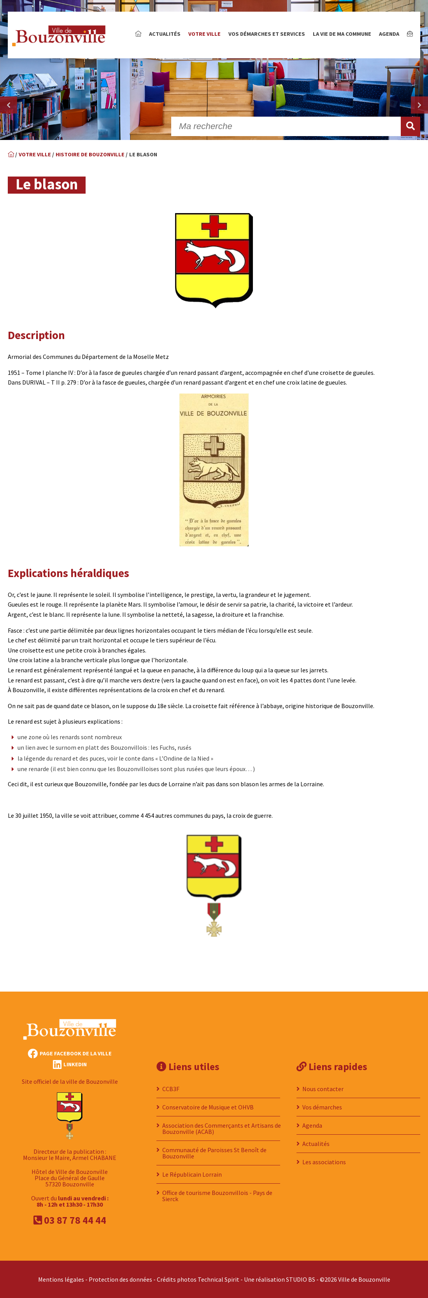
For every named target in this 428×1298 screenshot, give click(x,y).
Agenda (389, 33)
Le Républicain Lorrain (192, 1174)
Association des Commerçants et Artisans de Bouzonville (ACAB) (221, 1128)
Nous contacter (323, 1089)
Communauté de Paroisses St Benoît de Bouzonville (214, 1153)
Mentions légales (61, 1279)
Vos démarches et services (266, 33)
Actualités (165, 33)
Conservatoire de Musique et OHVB (208, 1107)
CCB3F (170, 1089)
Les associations (324, 1162)
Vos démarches (322, 1107)
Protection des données (120, 1279)
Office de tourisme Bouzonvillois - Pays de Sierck (217, 1196)
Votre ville (204, 33)
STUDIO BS (300, 1279)
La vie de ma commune (342, 33)
